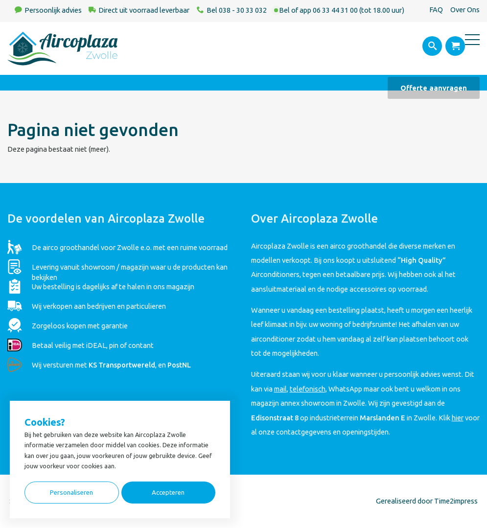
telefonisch (307, 389)
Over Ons (465, 9)
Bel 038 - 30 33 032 (237, 10)
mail (280, 389)
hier (458, 417)
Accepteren (168, 492)
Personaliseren (71, 492)
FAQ (436, 9)
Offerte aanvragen (433, 88)
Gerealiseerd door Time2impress (427, 501)
